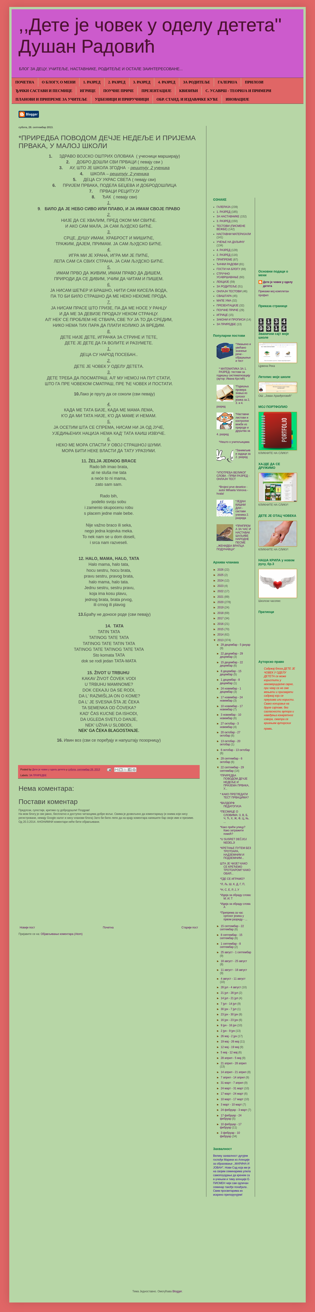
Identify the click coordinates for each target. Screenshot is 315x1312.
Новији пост (27, 927)
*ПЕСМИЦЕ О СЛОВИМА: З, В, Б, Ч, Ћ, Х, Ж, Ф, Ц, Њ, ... (234, 816)
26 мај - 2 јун (229, 1036)
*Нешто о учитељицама (234, 442)
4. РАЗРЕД (166, 82)
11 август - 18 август (234, 970)
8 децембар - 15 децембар (230, 673)
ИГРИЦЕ (88, 91)
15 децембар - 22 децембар (231, 664)
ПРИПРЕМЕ (224, 259)
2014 (220, 634)
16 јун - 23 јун (230, 1020)
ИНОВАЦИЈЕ (237, 99)
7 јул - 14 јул (229, 1003)
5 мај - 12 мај (229, 1052)
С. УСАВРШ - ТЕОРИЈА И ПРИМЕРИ (238, 91)
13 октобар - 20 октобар (230, 743)
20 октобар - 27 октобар (230, 734)
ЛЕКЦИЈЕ (223, 281)
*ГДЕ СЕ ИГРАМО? (232, 878)
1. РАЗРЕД (92, 82)
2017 (220, 618)
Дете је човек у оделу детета (278, 284)
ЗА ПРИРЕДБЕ (38, 775)
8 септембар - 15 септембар (231, 936)
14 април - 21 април (234, 1072)
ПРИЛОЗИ (254, 82)
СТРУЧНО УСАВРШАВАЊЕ (228, 275)
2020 (220, 602)
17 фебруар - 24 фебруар (230, 1117)
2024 (220, 580)
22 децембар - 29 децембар (231, 655)
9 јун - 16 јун (229, 1025)
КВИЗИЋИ (188, 91)
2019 (220, 607)
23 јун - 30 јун (230, 1014)
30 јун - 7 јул (229, 1009)
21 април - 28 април (233, 1063)
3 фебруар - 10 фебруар (230, 1134)
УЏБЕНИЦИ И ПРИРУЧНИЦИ (122, 99)
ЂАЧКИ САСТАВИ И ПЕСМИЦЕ (44, 91)
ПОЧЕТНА (24, 82)
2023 (220, 586)
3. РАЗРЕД (142, 82)
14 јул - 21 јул (230, 998)
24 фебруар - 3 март (234, 1110)
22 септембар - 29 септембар (232, 769)
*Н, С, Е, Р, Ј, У (229, 889)
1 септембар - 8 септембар (230, 945)
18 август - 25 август (234, 961)
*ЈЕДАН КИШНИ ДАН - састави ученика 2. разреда (242, 510)
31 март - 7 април (232, 1082)
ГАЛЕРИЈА (227, 82)
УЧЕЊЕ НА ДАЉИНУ (231, 242)
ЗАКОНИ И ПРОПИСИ (231, 319)
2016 (220, 624)
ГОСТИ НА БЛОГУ (228, 269)
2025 (220, 575)
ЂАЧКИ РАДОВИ (227, 264)
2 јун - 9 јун (228, 1030)
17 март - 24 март (232, 1093)
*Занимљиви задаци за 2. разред (243, 454)
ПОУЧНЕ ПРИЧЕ (118, 91)
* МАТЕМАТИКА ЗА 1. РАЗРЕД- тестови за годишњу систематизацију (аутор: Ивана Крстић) (233, 373)
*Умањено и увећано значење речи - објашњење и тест (243, 352)
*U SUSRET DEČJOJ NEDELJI (233, 841)
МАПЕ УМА (224, 300)
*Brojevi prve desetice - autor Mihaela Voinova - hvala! (232, 490)
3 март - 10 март (232, 1104)
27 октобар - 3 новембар (229, 725)
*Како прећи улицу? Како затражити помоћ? (232, 830)
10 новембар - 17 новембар (231, 708)
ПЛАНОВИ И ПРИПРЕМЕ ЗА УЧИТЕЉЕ (51, 99)
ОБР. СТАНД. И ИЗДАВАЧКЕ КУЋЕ (187, 99)
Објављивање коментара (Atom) (62, 934)
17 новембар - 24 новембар (231, 699)
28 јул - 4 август (231, 987)
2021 (220, 596)
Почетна (108, 927)
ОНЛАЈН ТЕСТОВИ (229, 291)
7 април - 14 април (233, 1077)
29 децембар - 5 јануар (235, 644)
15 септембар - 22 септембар (232, 927)
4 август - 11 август (233, 978)
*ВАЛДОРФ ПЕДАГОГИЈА (230, 804)
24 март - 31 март (232, 1088)
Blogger (177, 1291)
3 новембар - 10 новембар (230, 716)
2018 (220, 613)
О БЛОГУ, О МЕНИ (59, 82)
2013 (220, 640)
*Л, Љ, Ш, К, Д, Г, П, (232, 884)
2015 (220, 629)
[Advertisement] (254, 158)
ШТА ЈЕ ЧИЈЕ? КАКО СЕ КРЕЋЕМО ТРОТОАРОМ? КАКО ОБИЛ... (235, 868)
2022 (220, 591)
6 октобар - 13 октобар (235, 750)
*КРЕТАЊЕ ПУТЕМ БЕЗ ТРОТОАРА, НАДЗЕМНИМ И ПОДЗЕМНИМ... (235, 853)
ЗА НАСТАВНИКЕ (228, 216)
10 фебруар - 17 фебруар (230, 1126)
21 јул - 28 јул (230, 992)
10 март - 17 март (232, 1099)
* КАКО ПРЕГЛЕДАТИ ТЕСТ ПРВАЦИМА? (234, 796)
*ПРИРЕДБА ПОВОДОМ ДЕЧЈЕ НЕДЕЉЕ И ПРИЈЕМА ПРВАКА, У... (234, 782)
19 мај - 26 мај (230, 1041)
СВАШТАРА (224, 296)
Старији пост (190, 927)
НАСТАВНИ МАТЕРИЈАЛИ (234, 234)
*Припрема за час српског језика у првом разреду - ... (233, 916)
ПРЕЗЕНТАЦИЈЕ (157, 91)
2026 (220, 569)
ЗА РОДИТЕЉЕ (196, 82)
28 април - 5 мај (231, 1058)
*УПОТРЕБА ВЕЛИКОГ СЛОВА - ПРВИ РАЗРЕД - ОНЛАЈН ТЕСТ (233, 476)
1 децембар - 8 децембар (230, 681)
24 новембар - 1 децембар (230, 690)
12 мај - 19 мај (230, 1047)
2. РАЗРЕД (117, 82)
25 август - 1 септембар (236, 952)
